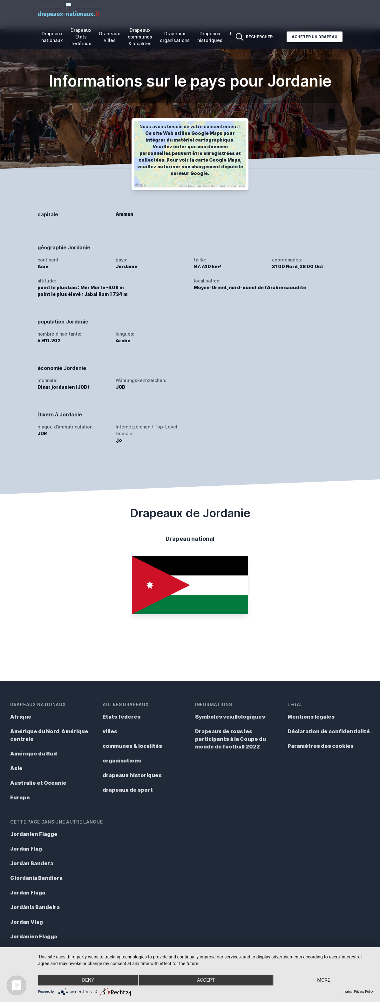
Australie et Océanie (38, 783)
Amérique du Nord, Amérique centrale (49, 735)
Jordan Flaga (27, 892)
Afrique (20, 716)
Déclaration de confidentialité (329, 731)
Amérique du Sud (33, 753)
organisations (122, 760)
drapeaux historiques (132, 775)
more (323, 980)
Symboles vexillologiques (230, 716)
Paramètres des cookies (321, 746)
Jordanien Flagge (34, 834)
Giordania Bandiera (36, 878)
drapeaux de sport (128, 790)
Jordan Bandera (31, 863)
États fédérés (121, 716)
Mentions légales (311, 716)
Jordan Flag (26, 848)
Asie (16, 768)
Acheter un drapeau (314, 36)
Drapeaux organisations (175, 37)
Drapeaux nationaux (52, 37)
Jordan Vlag (26, 922)
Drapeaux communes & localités (140, 36)
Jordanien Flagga (33, 936)
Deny (88, 980)
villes (110, 731)
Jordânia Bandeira (35, 907)
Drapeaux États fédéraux (81, 36)
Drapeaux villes (109, 37)
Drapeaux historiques (209, 37)
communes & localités (132, 746)
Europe (20, 797)
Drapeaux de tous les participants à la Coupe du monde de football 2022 (230, 739)
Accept (206, 980)
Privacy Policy (364, 991)
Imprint (347, 991)
